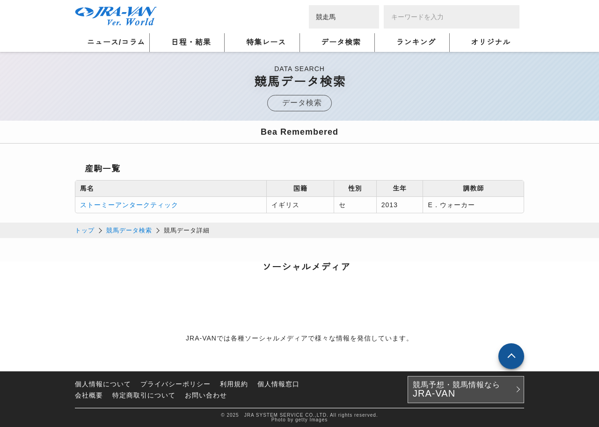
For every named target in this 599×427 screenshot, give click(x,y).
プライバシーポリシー (175, 384)
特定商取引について (143, 395)
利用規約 (234, 384)
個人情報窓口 (278, 384)
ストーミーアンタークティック (129, 205)
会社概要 (89, 395)
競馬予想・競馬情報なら (456, 389)
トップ (85, 230)
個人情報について (103, 384)
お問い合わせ (206, 395)
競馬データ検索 (129, 230)
